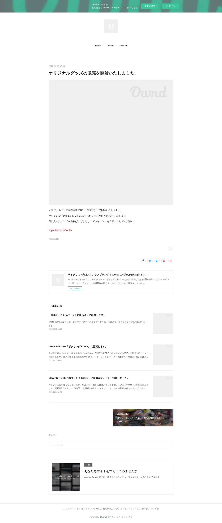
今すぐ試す (149, 6)
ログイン (170, 6)
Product (123, 45)
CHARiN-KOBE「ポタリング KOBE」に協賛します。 (78, 346)
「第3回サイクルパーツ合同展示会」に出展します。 (77, 315)
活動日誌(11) (54, 239)
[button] (98, 45)
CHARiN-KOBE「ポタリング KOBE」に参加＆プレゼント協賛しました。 (89, 378)
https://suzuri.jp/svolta (60, 230)
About (110, 45)
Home (98, 45)
